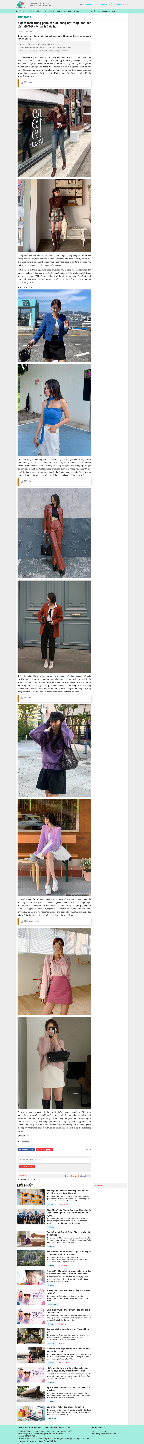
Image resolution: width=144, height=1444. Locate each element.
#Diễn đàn (103, 4)
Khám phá (106, 11)
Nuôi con (51, 1205)
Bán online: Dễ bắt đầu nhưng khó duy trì (65, 1407)
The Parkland (62, 1266)
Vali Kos (60, 1363)
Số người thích (85, 1176)
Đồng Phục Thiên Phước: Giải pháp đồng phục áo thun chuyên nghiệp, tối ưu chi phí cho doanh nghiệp (69, 1213)
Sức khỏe (68, 11)
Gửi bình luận (27, 1166)
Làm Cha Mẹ (50, 11)
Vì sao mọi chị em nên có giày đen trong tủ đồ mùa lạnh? (40, 44)
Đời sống (39, 11)
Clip (113, 11)
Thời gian (74, 1176)
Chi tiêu (51, 1227)
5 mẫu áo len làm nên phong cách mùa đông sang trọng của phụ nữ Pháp (45, 47)
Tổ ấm (76, 11)
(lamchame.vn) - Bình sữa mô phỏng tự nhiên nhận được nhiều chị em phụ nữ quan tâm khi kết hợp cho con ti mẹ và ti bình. (68, 1298)
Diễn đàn (22, 11)
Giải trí (59, 11)
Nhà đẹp (51, 1343)
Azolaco (61, 1343)
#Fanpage (89, 4)
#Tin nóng (117, 4)
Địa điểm (51, 1402)
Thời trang (24, 17)
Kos (67, 1363)
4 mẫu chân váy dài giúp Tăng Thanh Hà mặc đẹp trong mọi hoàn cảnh (45, 51)
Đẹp (82, 11)
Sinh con (51, 1246)
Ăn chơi (97, 11)
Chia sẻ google (45, 1150)
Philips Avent (62, 1324)
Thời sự (31, 11)
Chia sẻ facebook (26, 1150)
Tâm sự (89, 11)
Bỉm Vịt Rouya (63, 1205)
